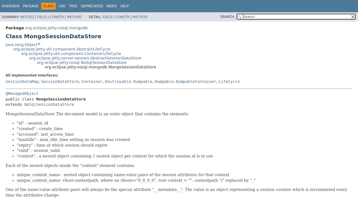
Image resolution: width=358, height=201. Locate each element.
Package (30, 6)
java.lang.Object (21, 44)
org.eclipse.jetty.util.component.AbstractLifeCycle (61, 49)
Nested (27, 17)
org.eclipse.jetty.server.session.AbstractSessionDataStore (85, 58)
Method (74, 17)
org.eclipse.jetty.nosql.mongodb (56, 28)
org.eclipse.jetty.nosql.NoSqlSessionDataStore (82, 62)
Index (112, 6)
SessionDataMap (22, 81)
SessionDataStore (60, 81)
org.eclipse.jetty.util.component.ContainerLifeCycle (71, 53)
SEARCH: (227, 17)
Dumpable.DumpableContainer (185, 81)
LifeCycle (229, 81)
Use (62, 6)
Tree (73, 6)
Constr (57, 17)
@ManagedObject (22, 93)
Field (41, 17)
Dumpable (142, 81)
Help (124, 6)
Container (92, 81)
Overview (11, 6)
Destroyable (118, 81)
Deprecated (92, 6)
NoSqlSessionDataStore (49, 104)
